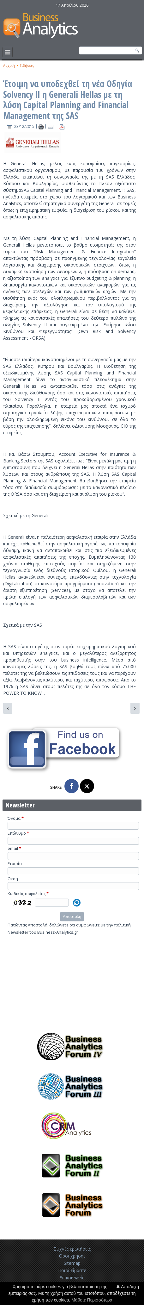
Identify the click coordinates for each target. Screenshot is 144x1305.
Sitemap (72, 1263)
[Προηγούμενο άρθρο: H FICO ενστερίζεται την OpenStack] (7, 708)
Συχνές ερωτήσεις (72, 1249)
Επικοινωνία (72, 1278)
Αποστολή (72, 916)
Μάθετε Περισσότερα (91, 1299)
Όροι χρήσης (72, 1256)
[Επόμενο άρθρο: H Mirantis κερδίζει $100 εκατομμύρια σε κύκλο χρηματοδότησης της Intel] (135, 708)
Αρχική (9, 65)
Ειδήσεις (27, 65)
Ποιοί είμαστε (72, 1270)
